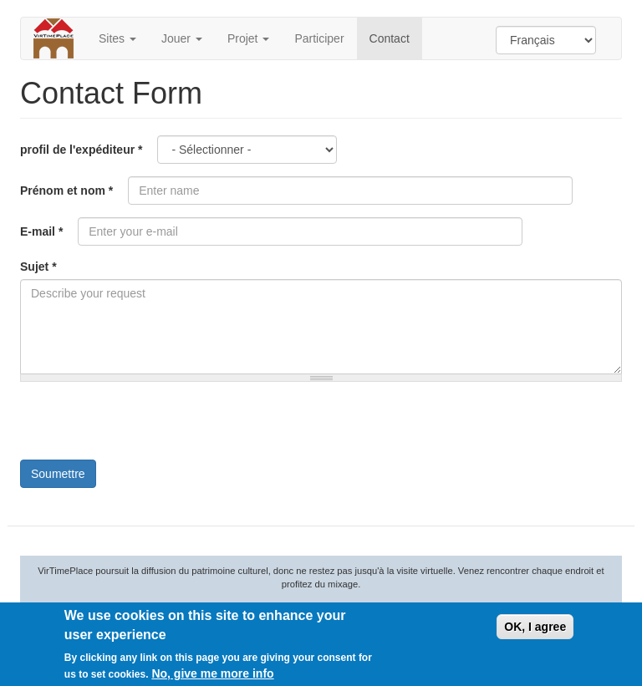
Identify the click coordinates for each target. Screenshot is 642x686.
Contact (389, 38)
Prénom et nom (66, 190)
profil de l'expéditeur (81, 149)
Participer (319, 38)
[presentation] (147, 427)
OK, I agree (535, 626)
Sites (117, 38)
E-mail (41, 231)
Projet (248, 38)
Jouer (181, 38)
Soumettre (58, 473)
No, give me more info (212, 673)
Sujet (38, 266)
